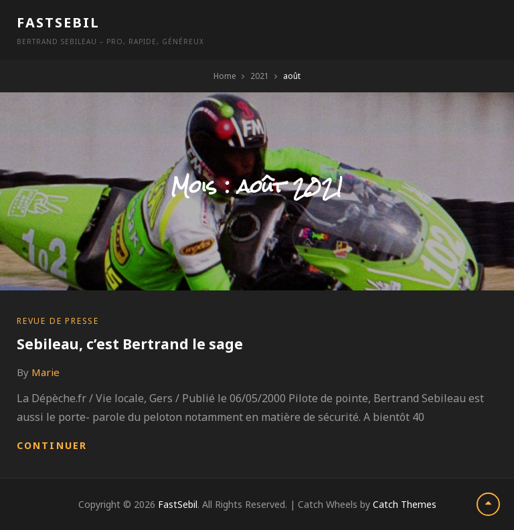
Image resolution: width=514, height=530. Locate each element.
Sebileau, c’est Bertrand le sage (130, 344)
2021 (259, 76)
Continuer (52, 445)
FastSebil (58, 22)
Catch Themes (404, 504)
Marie (45, 372)
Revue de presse (58, 321)
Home (224, 76)
